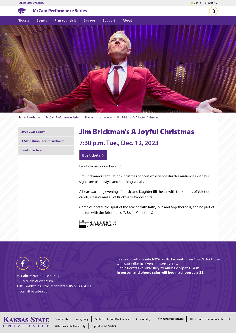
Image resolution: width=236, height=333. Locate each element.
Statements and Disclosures (112, 319)
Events (89, 117)
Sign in (197, 2)
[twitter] (42, 263)
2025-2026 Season (33, 131)
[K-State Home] (22, 10)
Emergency (81, 319)
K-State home (29, 117)
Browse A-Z (211, 2)
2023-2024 (105, 117)
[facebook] (22, 263)
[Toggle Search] (213, 11)
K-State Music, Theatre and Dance (42, 141)
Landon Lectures (32, 150)
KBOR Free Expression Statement (210, 319)
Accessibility (143, 319)
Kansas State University (31, 2)
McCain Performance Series (60, 10)
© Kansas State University (70, 326)
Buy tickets (93, 155)
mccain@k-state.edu (32, 291)
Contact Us (61, 319)
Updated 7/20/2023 (104, 326)
